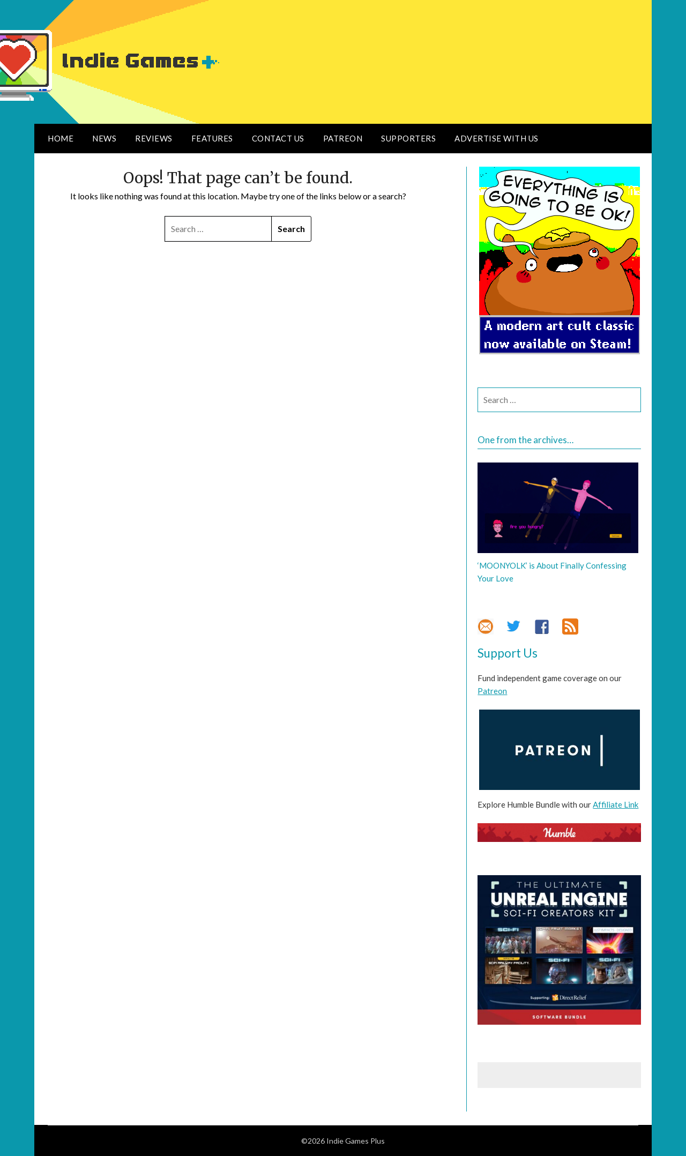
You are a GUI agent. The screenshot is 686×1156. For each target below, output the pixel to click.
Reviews (154, 138)
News (104, 138)
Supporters (408, 138)
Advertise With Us (496, 138)
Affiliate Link (615, 804)
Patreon (343, 138)
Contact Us (278, 138)
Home (60, 138)
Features (212, 138)
